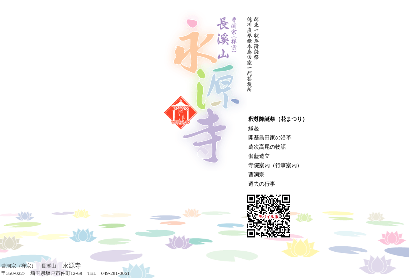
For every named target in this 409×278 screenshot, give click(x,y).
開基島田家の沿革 (269, 138)
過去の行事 (261, 184)
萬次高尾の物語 (267, 147)
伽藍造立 (259, 156)
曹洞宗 (256, 175)
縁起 (253, 128)
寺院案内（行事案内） (275, 165)
